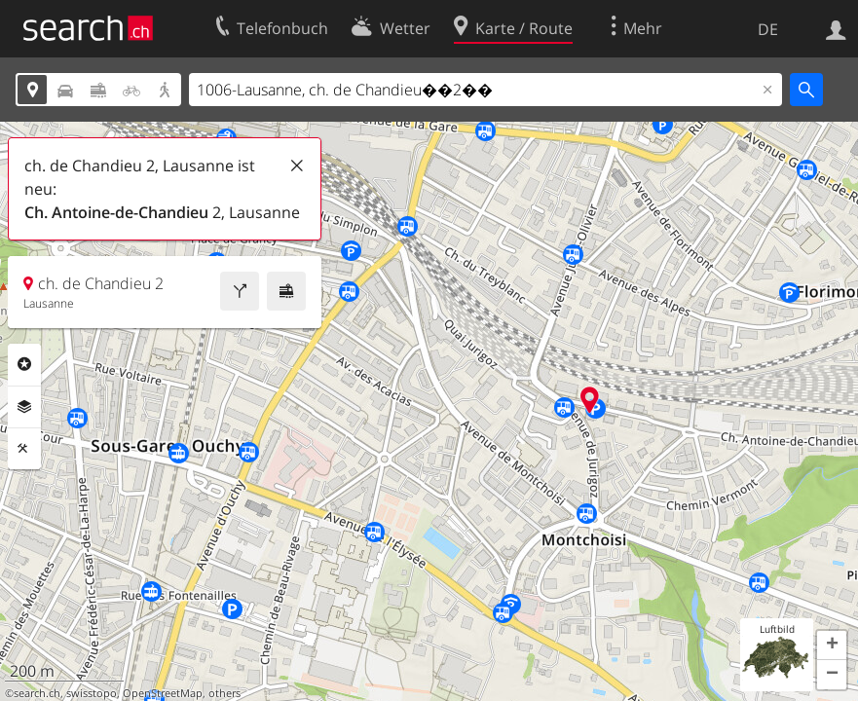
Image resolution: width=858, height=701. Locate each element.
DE (768, 29)
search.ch (37, 693)
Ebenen (24, 407)
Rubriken (24, 364)
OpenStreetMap (163, 693)
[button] (831, 645)
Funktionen (24, 448)
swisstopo (91, 693)
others (224, 693)
